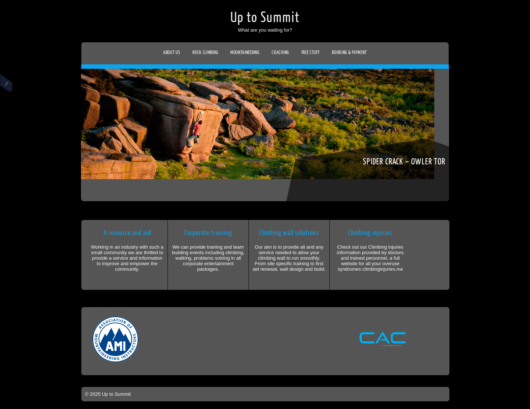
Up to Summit (265, 17)
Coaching (280, 52)
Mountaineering (244, 52)
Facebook (6, 83)
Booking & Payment (349, 52)
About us (171, 52)
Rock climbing (205, 52)
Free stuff (310, 52)
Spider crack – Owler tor (404, 161)
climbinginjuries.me (382, 269)
